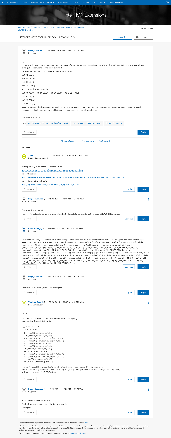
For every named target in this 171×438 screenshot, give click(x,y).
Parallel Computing (114, 123)
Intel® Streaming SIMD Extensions (87, 123)
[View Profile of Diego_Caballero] (36, 50)
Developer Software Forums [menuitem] (41, 2)
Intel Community (24, 27)
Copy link (129, 189)
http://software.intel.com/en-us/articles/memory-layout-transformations (52, 170)
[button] (148, 51)
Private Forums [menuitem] (115, 2)
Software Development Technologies (70, 27)
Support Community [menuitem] (9, 2)
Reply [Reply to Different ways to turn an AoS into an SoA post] (143, 132)
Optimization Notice (77, 433)
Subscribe (122, 37)
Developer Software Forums (43, 27)
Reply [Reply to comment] (143, 189)
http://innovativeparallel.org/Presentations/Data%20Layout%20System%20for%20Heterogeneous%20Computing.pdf (73, 177)
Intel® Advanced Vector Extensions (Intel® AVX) (48, 123)
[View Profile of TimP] (31, 155)
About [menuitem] (24, 2)
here (86, 422)
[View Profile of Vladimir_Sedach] (36, 302)
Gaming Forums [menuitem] (88, 2)
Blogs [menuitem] (102, 2)
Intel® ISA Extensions (25, 30)
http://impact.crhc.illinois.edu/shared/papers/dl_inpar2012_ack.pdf (50, 184)
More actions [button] (141, 37)
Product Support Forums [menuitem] (67, 2)
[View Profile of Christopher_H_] (36, 228)
